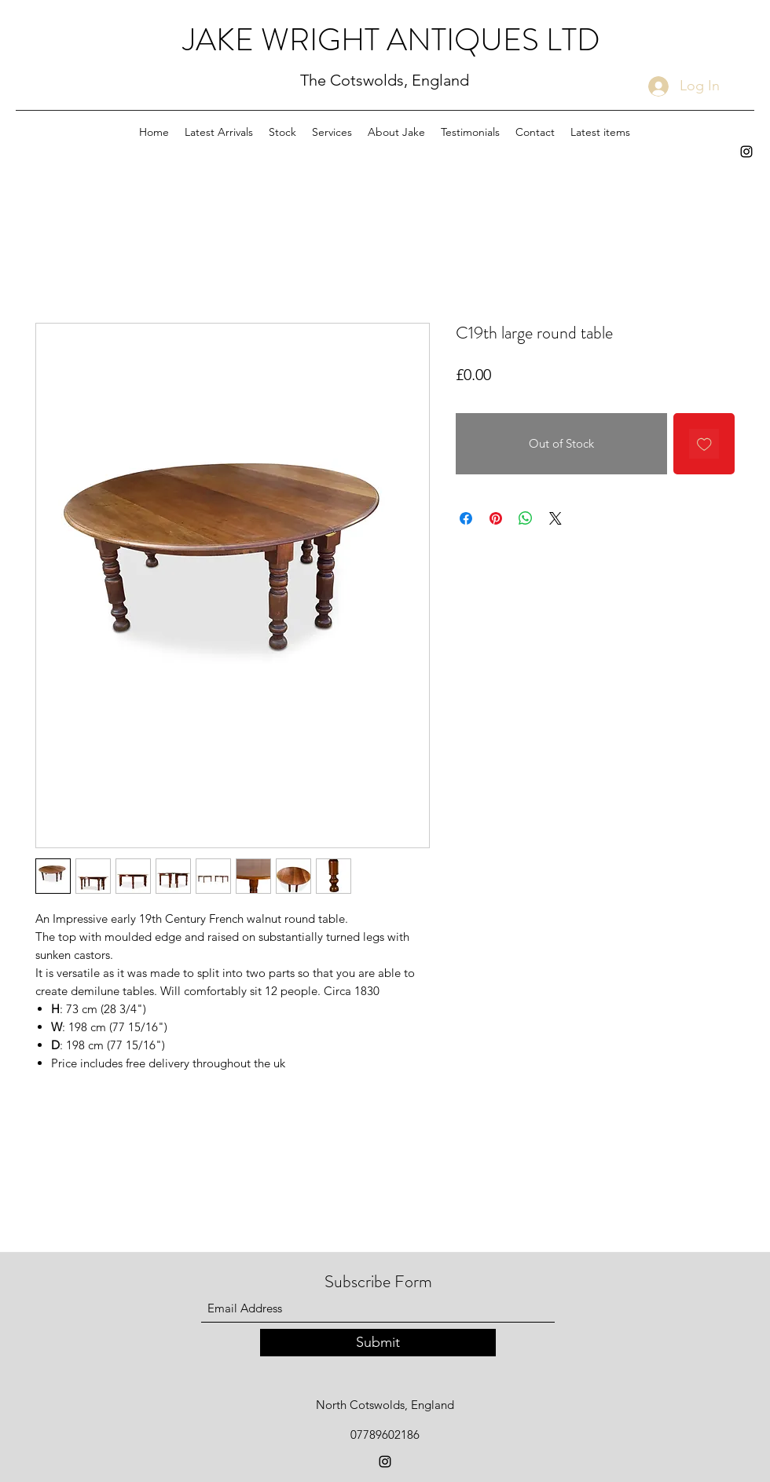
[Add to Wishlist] (704, 444)
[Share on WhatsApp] (525, 518)
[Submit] (378, 1342)
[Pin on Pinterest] (495, 518)
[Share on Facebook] (465, 518)
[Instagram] (746, 151)
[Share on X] (555, 518)
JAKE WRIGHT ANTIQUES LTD (391, 39)
